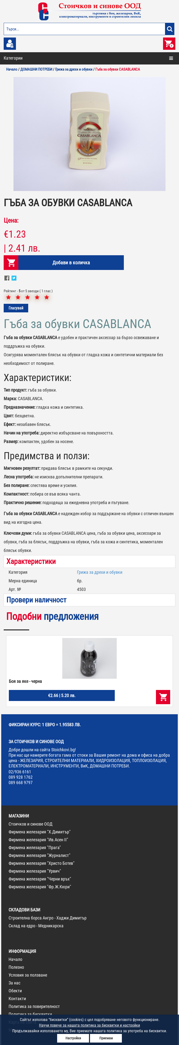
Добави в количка (71, 263)
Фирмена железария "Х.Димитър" (40, 831)
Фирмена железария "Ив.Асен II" (38, 839)
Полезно (16, 967)
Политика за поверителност (34, 1006)
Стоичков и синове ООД (30, 824)
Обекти (15, 990)
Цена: (11, 220)
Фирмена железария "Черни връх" (40, 878)
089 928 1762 (21, 777)
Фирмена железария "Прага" (35, 847)
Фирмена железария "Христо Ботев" (42, 863)
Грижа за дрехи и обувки (99, 572)
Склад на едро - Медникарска (36, 925)
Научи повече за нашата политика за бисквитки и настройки (89, 1025)
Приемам (106, 1038)
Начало (15, 959)
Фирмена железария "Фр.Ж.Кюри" (40, 886)
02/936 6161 (20, 771)
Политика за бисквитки (30, 1014)
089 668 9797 (21, 782)
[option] (89, 134)
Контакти (17, 998)
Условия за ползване (28, 975)
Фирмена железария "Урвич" (35, 871)
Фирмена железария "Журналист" (39, 855)
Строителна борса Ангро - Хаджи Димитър (48, 917)
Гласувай (16, 308)
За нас (14, 982)
